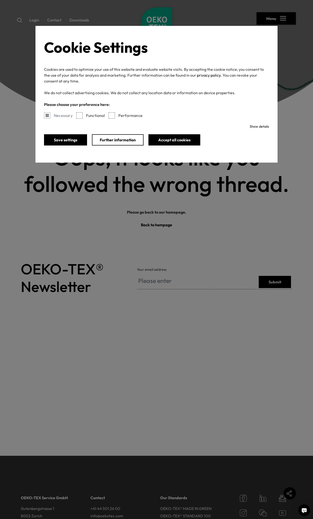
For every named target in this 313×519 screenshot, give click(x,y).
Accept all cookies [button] (174, 139)
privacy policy (209, 75)
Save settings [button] (65, 139)
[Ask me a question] (304, 510)
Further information (118, 139)
